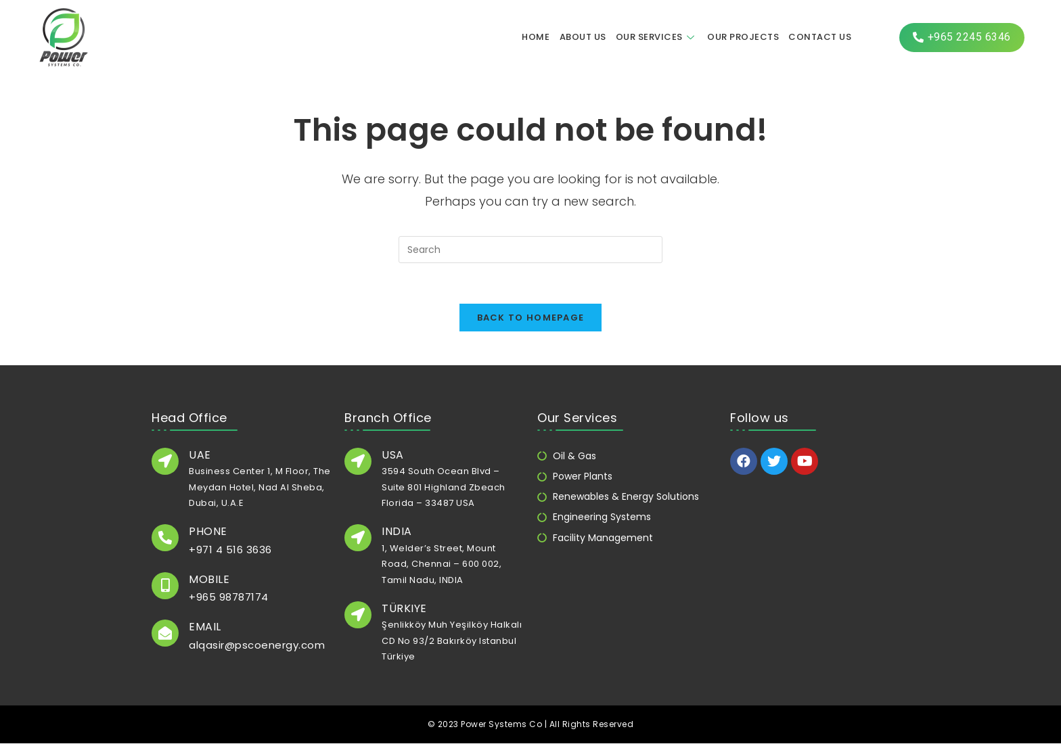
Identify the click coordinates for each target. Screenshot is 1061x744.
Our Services (657, 36)
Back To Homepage (531, 317)
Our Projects (743, 36)
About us (583, 36)
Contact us (819, 36)
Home (536, 36)
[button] (961, 37)
